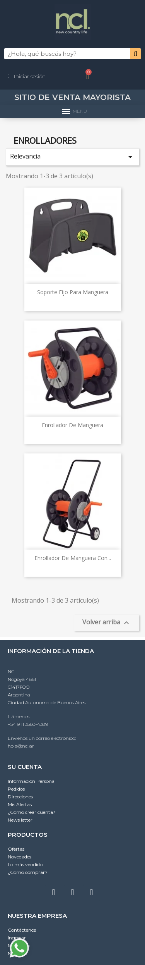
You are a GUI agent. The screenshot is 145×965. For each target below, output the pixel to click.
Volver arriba (106, 622)
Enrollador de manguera (72, 425)
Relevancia (72, 157)
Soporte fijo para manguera (72, 292)
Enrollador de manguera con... (72, 558)
